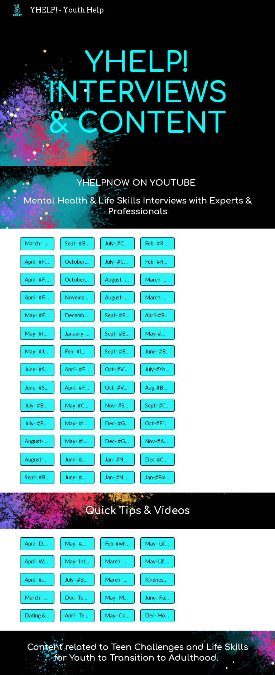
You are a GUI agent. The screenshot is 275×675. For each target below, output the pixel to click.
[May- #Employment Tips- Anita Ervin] (37, 315)
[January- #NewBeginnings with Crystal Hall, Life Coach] (77, 333)
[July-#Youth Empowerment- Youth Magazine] (157, 369)
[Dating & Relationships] (37, 615)
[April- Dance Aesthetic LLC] (37, 543)
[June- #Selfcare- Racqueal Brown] (37, 387)
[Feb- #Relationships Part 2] (157, 261)
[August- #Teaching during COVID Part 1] (117, 279)
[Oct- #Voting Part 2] (117, 387)
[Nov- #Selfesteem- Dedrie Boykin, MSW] (117, 405)
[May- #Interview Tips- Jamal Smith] (37, 333)
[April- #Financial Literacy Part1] (77, 369)
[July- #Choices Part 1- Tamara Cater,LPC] (117, 243)
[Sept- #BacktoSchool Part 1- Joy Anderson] (37, 477)
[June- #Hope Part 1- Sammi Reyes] (77, 459)
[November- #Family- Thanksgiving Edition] (77, 297)
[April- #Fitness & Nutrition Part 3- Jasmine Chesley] (37, 261)
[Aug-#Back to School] (157, 387)
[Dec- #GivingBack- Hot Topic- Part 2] (117, 423)
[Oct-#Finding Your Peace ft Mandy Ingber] (157, 423)
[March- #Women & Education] (157, 297)
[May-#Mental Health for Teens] (157, 333)
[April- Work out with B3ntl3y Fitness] (37, 561)
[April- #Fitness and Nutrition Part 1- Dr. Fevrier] (37, 297)
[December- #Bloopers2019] (77, 315)
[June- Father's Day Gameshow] (157, 597)
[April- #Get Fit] (37, 579)
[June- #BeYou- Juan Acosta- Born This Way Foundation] (157, 351)
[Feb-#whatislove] (117, 543)
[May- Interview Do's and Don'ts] (77, 561)
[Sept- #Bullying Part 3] (117, 351)
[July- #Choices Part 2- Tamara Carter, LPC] (117, 261)
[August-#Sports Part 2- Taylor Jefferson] (37, 459)
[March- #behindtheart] (117, 579)
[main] (137, 93)
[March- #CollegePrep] (157, 279)
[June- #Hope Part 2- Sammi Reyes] (77, 477)
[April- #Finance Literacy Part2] (77, 387)
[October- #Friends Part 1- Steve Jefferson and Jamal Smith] (77, 261)
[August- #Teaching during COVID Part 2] (117, 297)
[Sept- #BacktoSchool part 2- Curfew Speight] (77, 243)
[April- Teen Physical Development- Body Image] (77, 615)
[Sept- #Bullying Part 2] (117, 333)
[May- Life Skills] (157, 543)
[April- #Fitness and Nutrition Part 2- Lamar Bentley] (37, 279)
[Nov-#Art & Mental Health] (157, 441)
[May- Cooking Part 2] (117, 615)
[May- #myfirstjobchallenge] (77, 543)
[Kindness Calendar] (157, 579)
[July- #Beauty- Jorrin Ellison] (37, 405)
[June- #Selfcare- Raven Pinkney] (37, 369)
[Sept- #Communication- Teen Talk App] (157, 405)
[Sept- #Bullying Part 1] (117, 315)
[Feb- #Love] (77, 351)
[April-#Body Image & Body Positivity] (157, 315)
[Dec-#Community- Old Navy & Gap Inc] (157, 459)
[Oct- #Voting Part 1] (117, 369)
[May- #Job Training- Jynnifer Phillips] (37, 351)
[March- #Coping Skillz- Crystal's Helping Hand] (37, 243)
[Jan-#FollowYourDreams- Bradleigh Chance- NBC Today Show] (157, 477)
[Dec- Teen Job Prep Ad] (77, 597)
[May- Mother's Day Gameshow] (117, 597)
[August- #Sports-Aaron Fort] (37, 441)
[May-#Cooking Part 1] (77, 405)
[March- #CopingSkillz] (37, 597)
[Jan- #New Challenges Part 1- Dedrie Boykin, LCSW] (117, 459)
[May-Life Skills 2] (157, 561)
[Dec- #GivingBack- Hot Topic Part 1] (117, 441)
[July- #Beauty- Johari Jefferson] (37, 423)
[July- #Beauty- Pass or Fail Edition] (77, 579)
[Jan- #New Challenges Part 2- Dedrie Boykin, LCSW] (117, 477)
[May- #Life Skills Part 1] (77, 423)
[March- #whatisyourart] (117, 561)
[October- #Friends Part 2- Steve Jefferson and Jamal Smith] (77, 279)
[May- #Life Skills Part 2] (77, 441)
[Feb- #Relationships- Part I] (157, 243)
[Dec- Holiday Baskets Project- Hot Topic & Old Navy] (157, 615)
